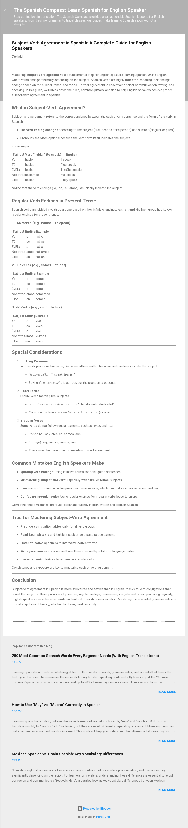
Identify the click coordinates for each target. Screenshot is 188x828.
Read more (167, 692)
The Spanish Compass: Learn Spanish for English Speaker (80, 10)
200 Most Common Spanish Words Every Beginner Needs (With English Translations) (85, 655)
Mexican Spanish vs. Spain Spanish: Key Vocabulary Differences (67, 754)
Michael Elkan (103, 817)
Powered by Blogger (94, 808)
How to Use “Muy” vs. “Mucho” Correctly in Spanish (56, 705)
